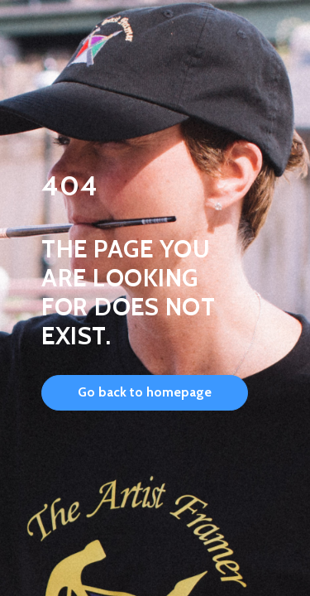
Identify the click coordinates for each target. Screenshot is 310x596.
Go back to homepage (145, 392)
